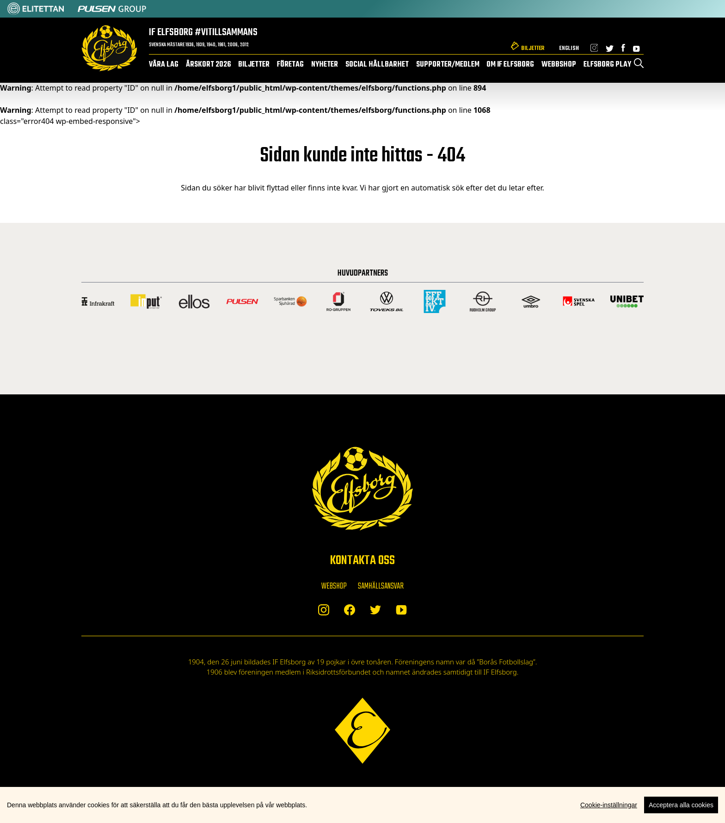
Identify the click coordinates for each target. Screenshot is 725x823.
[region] (362, 805)
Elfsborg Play (607, 65)
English (569, 48)
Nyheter (324, 65)
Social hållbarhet (377, 65)
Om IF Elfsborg (510, 65)
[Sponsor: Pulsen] (112, 9)
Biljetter (532, 48)
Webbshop (558, 65)
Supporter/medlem (447, 65)
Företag (290, 65)
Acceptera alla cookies (681, 805)
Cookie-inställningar (608, 805)
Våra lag (163, 65)
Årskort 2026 (208, 65)
